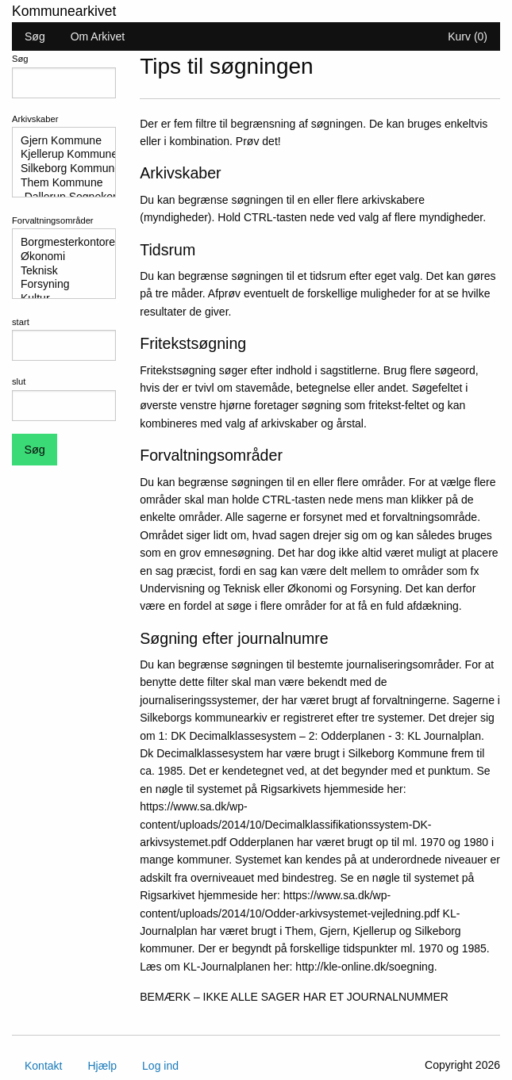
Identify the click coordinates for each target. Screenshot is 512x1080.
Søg (35, 36)
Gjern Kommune (57, 141)
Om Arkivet (98, 36)
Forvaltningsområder (53, 220)
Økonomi (57, 257)
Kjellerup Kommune (57, 154)
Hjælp (102, 1065)
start (20, 322)
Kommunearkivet (64, 11)
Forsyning (57, 285)
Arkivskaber (35, 119)
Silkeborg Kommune (57, 169)
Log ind (160, 1065)
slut (18, 381)
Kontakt (43, 1065)
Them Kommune (57, 183)
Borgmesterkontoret (57, 243)
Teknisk (57, 271)
